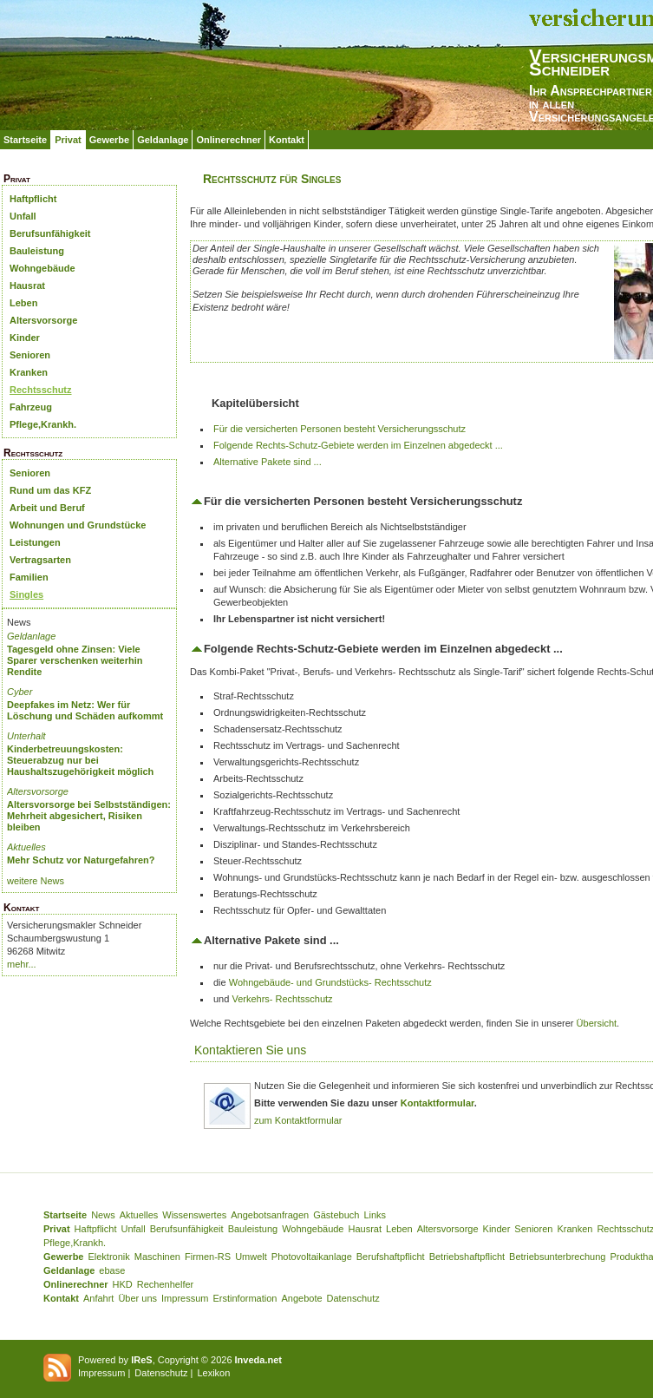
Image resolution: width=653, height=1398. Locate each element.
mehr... (21, 964)
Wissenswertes (194, 1215)
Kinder (25, 337)
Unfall (23, 216)
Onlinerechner (228, 140)
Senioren (30, 355)
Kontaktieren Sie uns (250, 1050)
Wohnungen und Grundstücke (78, 525)
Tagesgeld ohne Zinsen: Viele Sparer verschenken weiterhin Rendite (75, 660)
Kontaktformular (437, 1103)
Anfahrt (98, 1298)
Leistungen (35, 542)
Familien (29, 577)
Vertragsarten (40, 560)
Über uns (137, 1298)
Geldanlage (162, 140)
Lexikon (213, 1373)
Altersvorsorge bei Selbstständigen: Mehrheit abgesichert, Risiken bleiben (89, 815)
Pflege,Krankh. (43, 424)
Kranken (29, 372)
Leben (23, 303)
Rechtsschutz (41, 389)
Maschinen (157, 1256)
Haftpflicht (33, 199)
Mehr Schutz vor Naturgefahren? (81, 860)
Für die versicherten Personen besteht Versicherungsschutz (339, 428)
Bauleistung (37, 251)
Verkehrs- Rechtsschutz (282, 999)
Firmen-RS (208, 1256)
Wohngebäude (42, 268)
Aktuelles (26, 847)
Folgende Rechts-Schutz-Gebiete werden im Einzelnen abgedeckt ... (358, 445)
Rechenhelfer (165, 1284)
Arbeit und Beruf (47, 507)
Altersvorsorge (43, 320)
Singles (26, 594)
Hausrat (27, 285)
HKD (123, 1284)
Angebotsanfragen (270, 1215)
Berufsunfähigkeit (50, 233)
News (103, 1215)
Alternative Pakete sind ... (267, 461)
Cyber (19, 691)
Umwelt (251, 1256)
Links (374, 1215)
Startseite (25, 140)
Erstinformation (244, 1298)
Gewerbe (109, 140)
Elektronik (108, 1256)
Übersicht (597, 1023)
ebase (112, 1270)
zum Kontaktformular (298, 1120)
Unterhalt (26, 736)
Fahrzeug (31, 407)
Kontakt (286, 140)
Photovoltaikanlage (311, 1256)
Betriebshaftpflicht (467, 1256)
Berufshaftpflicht (390, 1256)
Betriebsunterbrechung (557, 1256)
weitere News (35, 881)
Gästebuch (336, 1215)
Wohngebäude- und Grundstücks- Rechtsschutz (330, 982)
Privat (68, 140)
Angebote (301, 1298)
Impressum (184, 1298)
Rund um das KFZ (50, 490)
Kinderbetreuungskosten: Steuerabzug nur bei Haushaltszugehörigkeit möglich (80, 760)
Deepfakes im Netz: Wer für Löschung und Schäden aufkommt (85, 710)
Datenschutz (353, 1298)
